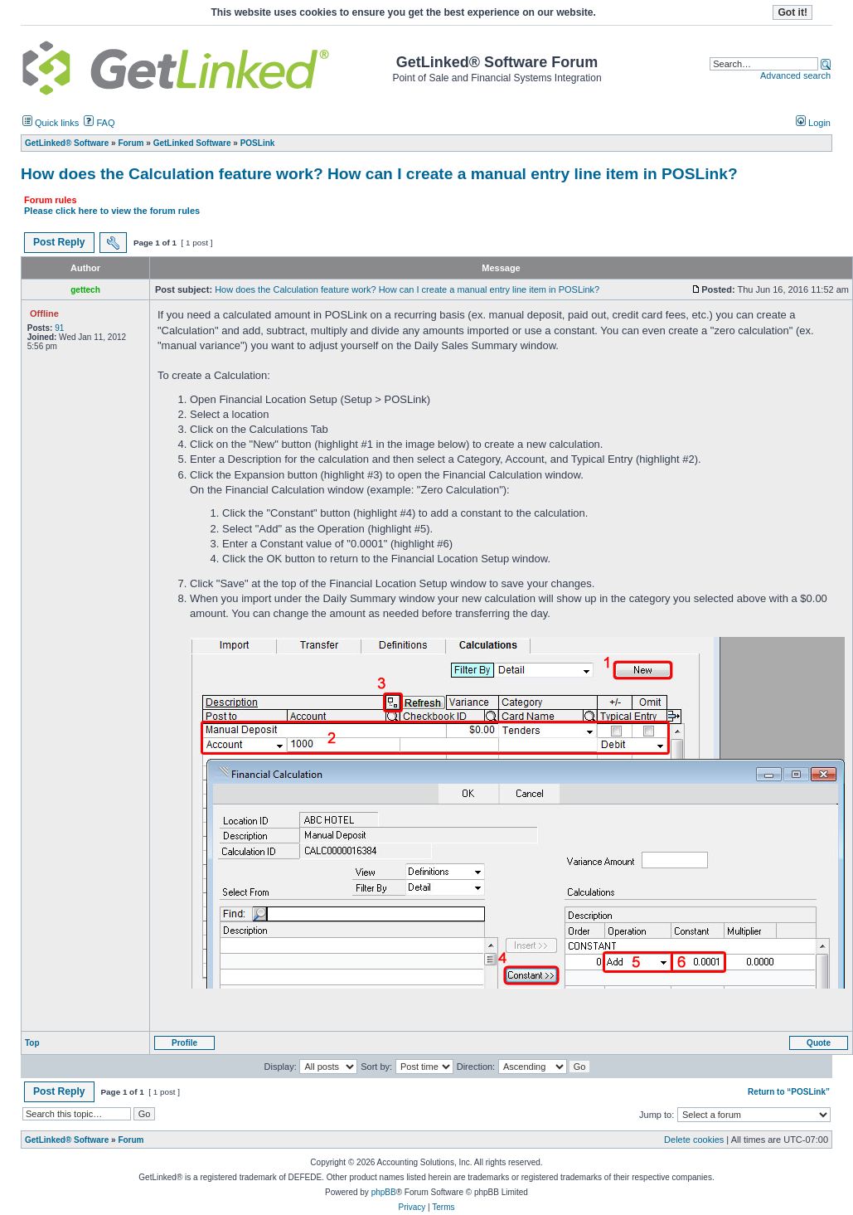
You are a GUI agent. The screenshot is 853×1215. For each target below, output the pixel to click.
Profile (184, 1042)
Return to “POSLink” (789, 1091)
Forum (130, 1140)
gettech (85, 289)
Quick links (50, 123)
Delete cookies (694, 1140)
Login (813, 123)
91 (59, 328)
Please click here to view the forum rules (112, 211)
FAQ (99, 123)
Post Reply (59, 242)
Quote (819, 1042)
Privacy (411, 1207)
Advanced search (795, 75)
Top (32, 1042)
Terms (443, 1207)
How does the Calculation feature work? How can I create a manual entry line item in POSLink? (379, 173)
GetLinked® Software (67, 1140)
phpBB (383, 1192)
